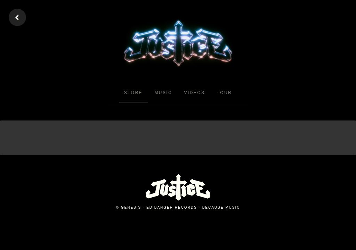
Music (163, 92)
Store (133, 92)
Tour (224, 92)
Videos (194, 92)
